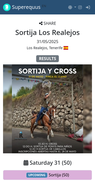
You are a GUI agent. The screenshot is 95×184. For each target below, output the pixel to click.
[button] (72, 7)
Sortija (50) (47, 175)
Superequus (24, 7)
